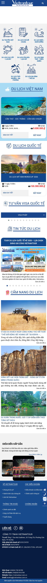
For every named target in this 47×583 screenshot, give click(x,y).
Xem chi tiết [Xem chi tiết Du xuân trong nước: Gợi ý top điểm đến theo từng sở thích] (40, 429)
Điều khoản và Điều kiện (34, 490)
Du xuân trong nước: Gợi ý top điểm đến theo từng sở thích (23, 418)
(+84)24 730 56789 (16, 570)
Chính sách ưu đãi (9, 509)
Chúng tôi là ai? (8, 490)
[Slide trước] (2, 13)
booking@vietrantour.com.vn (17, 577)
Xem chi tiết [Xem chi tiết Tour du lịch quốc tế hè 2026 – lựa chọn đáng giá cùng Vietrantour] (39, 282)
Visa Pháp (22, 215)
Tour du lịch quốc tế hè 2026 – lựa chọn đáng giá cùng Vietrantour (23, 242)
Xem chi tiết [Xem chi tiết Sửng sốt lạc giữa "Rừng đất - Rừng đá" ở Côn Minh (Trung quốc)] (40, 388)
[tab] (8, 220)
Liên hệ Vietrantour (10, 497)
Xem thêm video (34, 454)
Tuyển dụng (7, 517)
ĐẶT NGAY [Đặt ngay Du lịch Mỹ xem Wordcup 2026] (37, 193)
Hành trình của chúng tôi (11, 493)
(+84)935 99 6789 (18, 573)
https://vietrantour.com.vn (18, 575)
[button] (3, 2)
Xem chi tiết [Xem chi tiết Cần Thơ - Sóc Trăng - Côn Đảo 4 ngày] (8, 135)
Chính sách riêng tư (32, 493)
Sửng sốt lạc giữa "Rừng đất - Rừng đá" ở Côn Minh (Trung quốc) (23, 378)
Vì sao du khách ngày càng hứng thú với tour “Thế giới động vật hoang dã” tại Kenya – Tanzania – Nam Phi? (23, 333)
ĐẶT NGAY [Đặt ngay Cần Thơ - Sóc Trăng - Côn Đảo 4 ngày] (37, 135)
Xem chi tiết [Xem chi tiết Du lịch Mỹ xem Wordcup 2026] (8, 193)
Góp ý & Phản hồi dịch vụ (12, 513)
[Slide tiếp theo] (45, 13)
